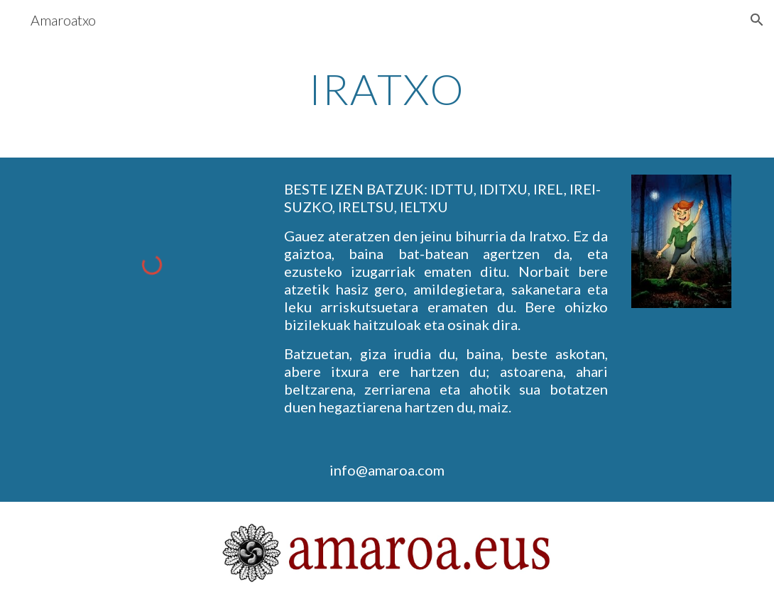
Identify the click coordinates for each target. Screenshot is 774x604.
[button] (757, 20)
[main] (387, 89)
